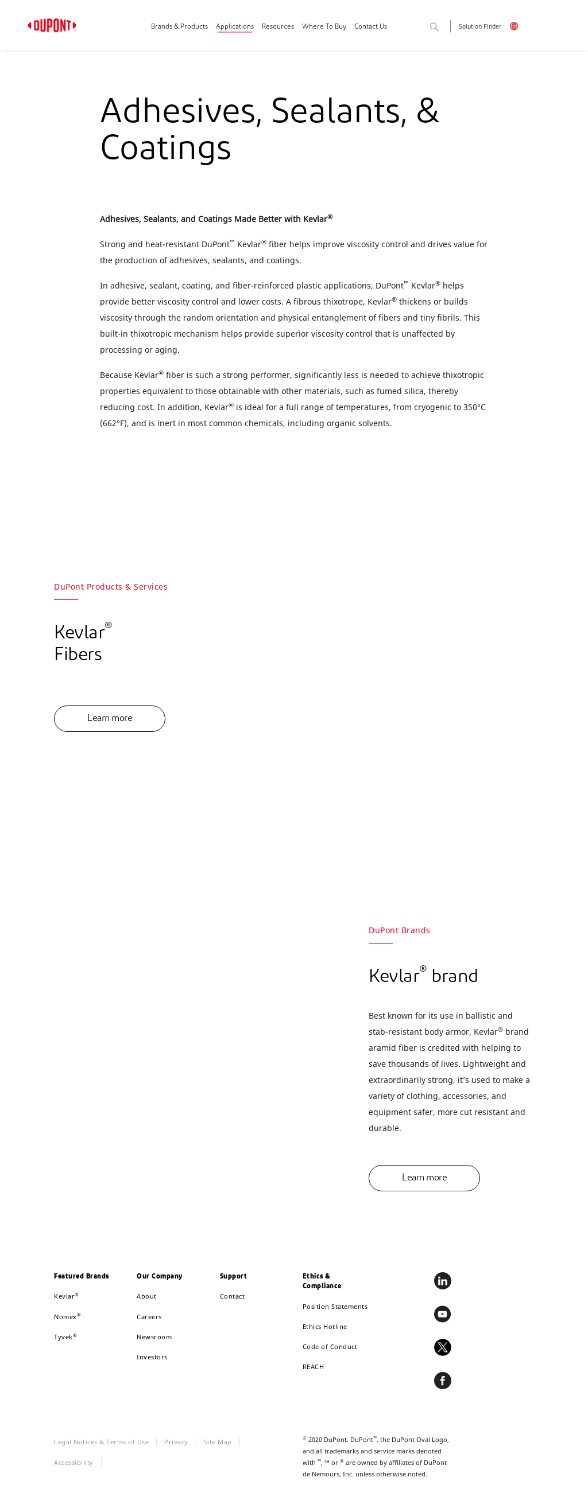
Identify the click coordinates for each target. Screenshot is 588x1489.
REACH (313, 1366)
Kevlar (66, 1296)
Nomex (67, 1316)
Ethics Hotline (325, 1326)
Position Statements (335, 1306)
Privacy (176, 1441)
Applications (235, 27)
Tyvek (65, 1336)
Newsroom (154, 1336)
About (147, 1296)
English (521, 28)
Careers (149, 1316)
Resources (278, 27)
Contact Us (370, 27)
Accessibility (74, 1462)
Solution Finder (480, 27)
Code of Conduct (330, 1346)
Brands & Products (179, 27)
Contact (232, 1296)
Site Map (218, 1441)
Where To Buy (324, 27)
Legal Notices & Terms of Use (101, 1441)
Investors (152, 1356)
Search (446, 28)
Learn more (109, 718)
